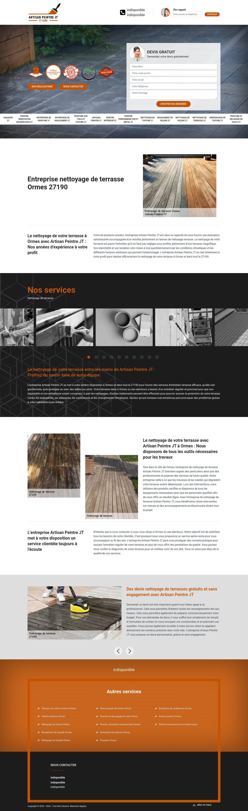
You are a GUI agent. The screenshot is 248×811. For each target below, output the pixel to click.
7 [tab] (134, 357)
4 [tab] (111, 357)
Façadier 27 (8, 119)
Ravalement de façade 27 (165, 119)
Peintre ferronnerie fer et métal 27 (128, 119)
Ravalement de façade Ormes (57, 732)
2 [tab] (96, 357)
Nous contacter (73, 86)
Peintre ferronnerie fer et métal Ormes (178, 724)
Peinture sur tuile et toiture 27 (81, 119)
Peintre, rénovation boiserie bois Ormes (120, 724)
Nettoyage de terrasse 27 (199, 119)
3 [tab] (104, 357)
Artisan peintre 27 (96, 119)
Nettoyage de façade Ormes (56, 740)
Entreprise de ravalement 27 (62, 119)
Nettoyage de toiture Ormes (56, 724)
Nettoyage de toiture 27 (148, 119)
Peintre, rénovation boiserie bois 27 (24, 119)
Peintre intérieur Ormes (53, 716)
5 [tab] (119, 357)
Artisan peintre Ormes (170, 716)
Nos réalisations (42, 86)
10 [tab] (157, 357)
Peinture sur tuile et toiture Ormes (59, 708)
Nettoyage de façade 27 (182, 119)
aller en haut (201, 804)
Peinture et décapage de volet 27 (236, 119)
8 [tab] (141, 357)
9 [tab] (149, 357)
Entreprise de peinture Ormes (115, 732)
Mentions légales (78, 806)
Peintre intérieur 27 (110, 119)
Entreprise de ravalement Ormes (175, 708)
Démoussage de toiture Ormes (115, 708)
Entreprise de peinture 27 (44, 119)
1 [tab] (88, 357)
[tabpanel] (64, 328)
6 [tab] (126, 357)
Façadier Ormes (108, 740)
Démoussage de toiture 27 (217, 119)
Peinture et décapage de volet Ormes (119, 716)
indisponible (136, 10)
